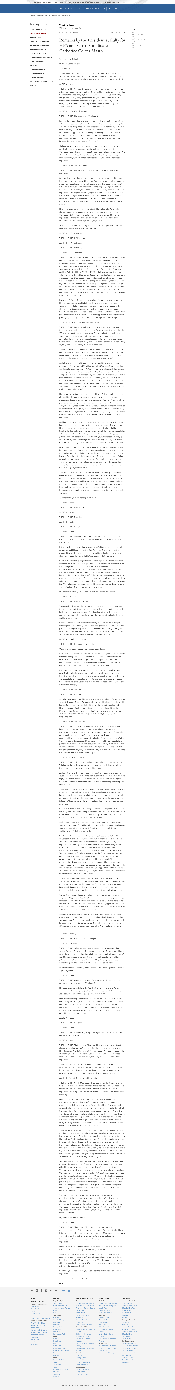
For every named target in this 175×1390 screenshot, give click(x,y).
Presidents (125, 1322)
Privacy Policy (103, 1385)
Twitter (138, 33)
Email (138, 44)
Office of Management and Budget (85, 1330)
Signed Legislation (39, 73)
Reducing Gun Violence (61, 1350)
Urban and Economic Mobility (60, 1370)
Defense (56, 1339)
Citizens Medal (104, 1350)
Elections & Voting (128, 1358)
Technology (57, 1365)
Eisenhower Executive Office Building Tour (129, 1307)
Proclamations (38, 61)
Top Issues (57, 1315)
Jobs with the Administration (104, 1321)
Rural (55, 1353)
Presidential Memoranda (42, 57)
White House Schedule (39, 45)
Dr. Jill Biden (80, 1310)
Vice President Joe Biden (85, 1306)
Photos (33, 1311)
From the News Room (39, 1304)
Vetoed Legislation (39, 77)
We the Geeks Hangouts (107, 1306)
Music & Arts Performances (40, 1318)
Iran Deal (56, 1331)
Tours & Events (104, 1317)
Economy (56, 1322)
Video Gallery (35, 1313)
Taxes (55, 1362)
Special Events (81, 1367)
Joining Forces (81, 1358)
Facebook (138, 39)
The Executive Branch (129, 1343)
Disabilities (57, 1341)
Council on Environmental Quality (85, 1345)
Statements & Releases (39, 41)
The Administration (95, 9)
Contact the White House (108, 1348)
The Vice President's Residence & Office (129, 1328)
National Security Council (85, 1348)
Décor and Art (126, 1313)
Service (56, 1355)
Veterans (56, 1374)
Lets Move (79, 1355)
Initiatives (79, 1353)
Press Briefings (36, 37)
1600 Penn (112, 9)
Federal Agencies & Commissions (128, 1354)
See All (55, 1313)
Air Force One (126, 1339)
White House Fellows (106, 1327)
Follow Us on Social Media (108, 1303)
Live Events (35, 1316)
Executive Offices (82, 1327)
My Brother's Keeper (83, 1362)
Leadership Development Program (108, 1340)
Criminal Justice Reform (61, 1308)
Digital (101, 1301)
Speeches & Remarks (61, 16)
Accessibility (73, 1385)
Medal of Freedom (82, 1374)
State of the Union (82, 1369)
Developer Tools (104, 1310)
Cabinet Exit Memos (60, 1306)
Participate (104, 1298)
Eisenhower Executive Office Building (129, 1333)
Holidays (125, 1315)
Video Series (126, 1310)
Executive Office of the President (84, 1316)
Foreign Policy (58, 1327)
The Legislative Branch (130, 1346)
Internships (103, 1324)
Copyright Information (87, 1385)
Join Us (102, 1315)
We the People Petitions (107, 1346)
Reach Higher (81, 1360)
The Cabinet (80, 1313)
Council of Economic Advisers (83, 1340)
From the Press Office (39, 1320)
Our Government (128, 1341)
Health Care (57, 1329)
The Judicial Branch (129, 1348)
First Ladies (126, 1324)
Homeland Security (60, 1348)
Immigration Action (59, 1334)
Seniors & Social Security (62, 1360)
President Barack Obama (85, 1303)
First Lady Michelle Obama (85, 1308)
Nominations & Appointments (42, 81)
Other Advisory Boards (84, 1324)
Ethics (55, 1343)
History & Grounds (129, 1320)
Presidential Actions (38, 49)
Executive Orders (39, 53)
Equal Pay (57, 1346)
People (78, 1301)
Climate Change (59, 1320)
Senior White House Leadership (83, 1321)
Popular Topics (59, 1301)
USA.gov (113, 1385)
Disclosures (35, 85)
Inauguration (80, 1372)
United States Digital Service (106, 1335)
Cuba (55, 1310)
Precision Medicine (82, 1365)
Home (33, 16)
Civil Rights (57, 1317)
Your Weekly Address (38, 29)
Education (56, 1324)
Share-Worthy (35, 1309)
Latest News (35, 1306)
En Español (63, 1385)
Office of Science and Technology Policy (83, 1335)
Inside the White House (130, 1301)
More (55, 1336)
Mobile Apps (103, 1308)
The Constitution (127, 1350)
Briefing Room (66, 9)
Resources (125, 1362)
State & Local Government (131, 1360)
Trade (55, 1367)
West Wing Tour (127, 1303)
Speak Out (103, 1343)
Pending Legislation (40, 69)
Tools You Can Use (105, 1313)
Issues (79, 9)
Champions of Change (107, 1353)
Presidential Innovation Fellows (107, 1330)
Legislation (34, 65)
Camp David (126, 1336)
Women (56, 1376)
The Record (57, 1303)
